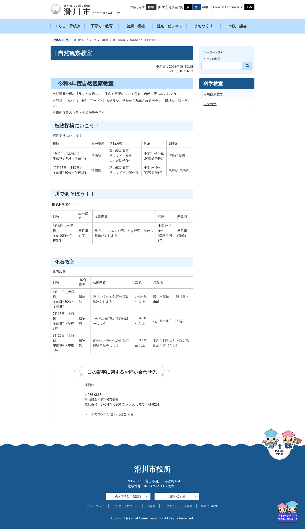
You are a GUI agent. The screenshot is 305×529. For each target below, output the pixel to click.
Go (249, 7)
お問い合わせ (177, 496)
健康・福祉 (135, 26)
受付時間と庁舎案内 (128, 496)
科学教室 (135, 40)
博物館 (104, 40)
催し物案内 (119, 40)
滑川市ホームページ (85, 40)
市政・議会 (237, 26)
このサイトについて (125, 506)
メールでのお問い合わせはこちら (108, 414)
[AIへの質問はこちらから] (287, 511)
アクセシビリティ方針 (178, 506)
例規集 (151, 506)
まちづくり (203, 26)
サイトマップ (95, 506)
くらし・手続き (67, 26)
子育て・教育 (102, 26)
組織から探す (209, 506)
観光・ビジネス (169, 26)
